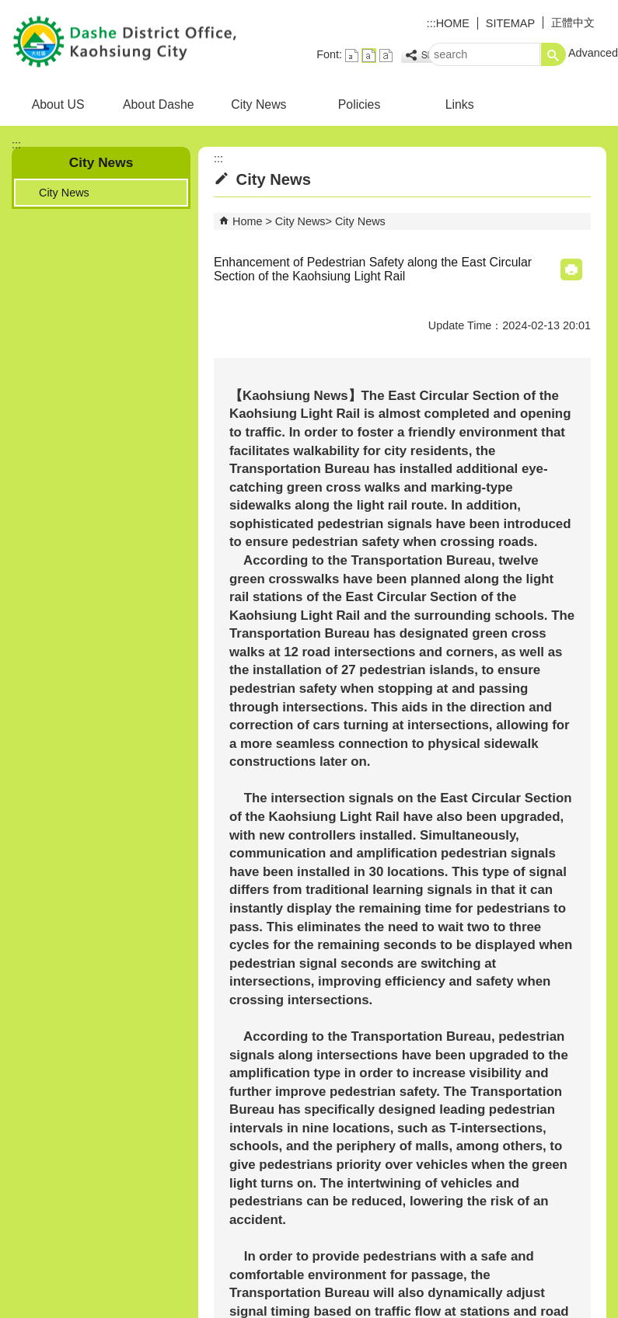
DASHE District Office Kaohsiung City (131, 42)
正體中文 (573, 22)
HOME (453, 23)
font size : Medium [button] (368, 55)
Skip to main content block (8, 8)
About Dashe (158, 104)
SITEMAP (510, 23)
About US (58, 104)
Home (247, 221)
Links (459, 104)
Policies (359, 104)
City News (258, 104)
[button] (553, 54)
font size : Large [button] (386, 55)
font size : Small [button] (351, 55)
